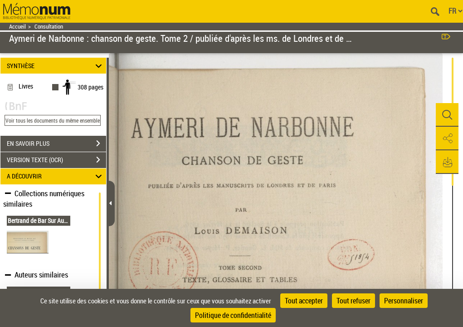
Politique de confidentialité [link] (233, 315)
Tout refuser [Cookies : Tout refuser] (353, 301)
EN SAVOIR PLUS (56, 143)
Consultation (48, 26)
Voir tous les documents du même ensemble (52, 120)
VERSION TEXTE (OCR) (56, 160)
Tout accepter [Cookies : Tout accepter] (304, 301)
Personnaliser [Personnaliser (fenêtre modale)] (403, 301)
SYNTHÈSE (56, 66)
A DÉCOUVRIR (56, 176)
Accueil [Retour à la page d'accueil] (17, 26)
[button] (447, 115)
